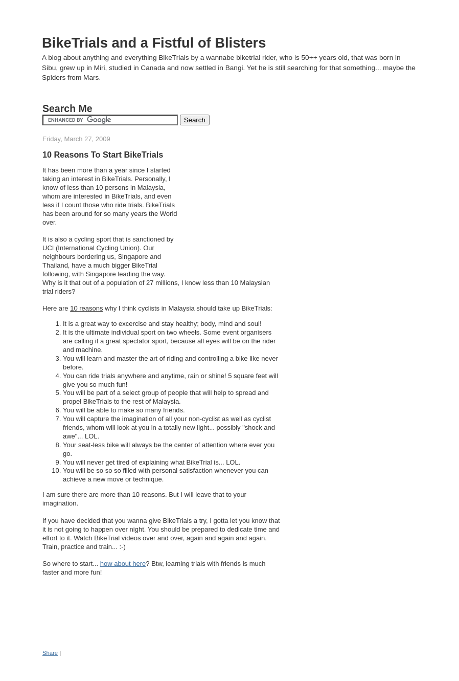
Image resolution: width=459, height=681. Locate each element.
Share (50, 653)
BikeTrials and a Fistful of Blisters (154, 43)
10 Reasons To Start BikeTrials (102, 154)
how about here (123, 563)
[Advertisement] (230, 216)
